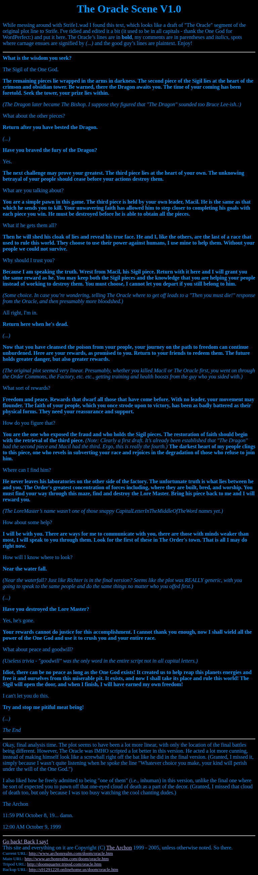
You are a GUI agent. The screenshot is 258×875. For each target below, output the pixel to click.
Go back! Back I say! (25, 841)
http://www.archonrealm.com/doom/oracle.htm (71, 853)
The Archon (119, 847)
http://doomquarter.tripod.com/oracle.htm (64, 864)
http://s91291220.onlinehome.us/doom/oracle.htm (73, 869)
